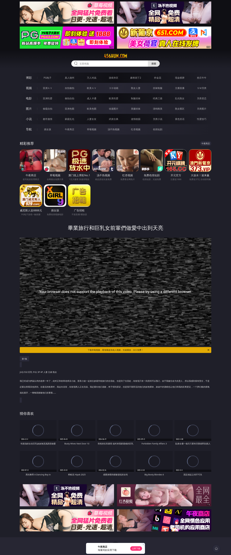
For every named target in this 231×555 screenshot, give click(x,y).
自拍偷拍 (69, 88)
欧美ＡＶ (91, 88)
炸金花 (157, 77)
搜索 (153, 63)
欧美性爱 (113, 98)
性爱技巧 (201, 119)
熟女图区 (179, 108)
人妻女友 (91, 119)
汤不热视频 (113, 129)
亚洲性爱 (47, 98)
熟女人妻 (135, 88)
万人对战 (91, 77)
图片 (29, 109)
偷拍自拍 (69, 98)
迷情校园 (135, 119)
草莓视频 (91, 129)
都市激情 (47, 119)
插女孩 (47, 129)
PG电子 (47, 77)
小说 (29, 119)
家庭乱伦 (69, 119)
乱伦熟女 (179, 98)
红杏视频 (135, 129)
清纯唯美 (157, 108)
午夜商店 (69, 129)
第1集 (24, 358)
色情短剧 (157, 129)
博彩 (29, 78)
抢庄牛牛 (201, 77)
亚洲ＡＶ (47, 88)
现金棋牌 (179, 77)
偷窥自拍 (47, 108)
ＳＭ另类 (201, 88)
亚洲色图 (69, 108)
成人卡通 (91, 98)
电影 (29, 98)
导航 (29, 129)
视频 (29, 88)
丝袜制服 (157, 88)
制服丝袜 (135, 98)
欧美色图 (91, 108)
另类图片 (201, 108)
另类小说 (157, 119)
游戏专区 (113, 77)
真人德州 (69, 77)
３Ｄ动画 (113, 88)
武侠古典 (113, 119)
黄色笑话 (179, 119)
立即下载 (136, 548)
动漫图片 (113, 108)
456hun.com (115, 56)
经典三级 (157, 98)
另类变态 (201, 98)
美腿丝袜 (135, 108)
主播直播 (179, 88)
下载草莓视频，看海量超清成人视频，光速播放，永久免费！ (149, 350)
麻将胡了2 (135, 77)
